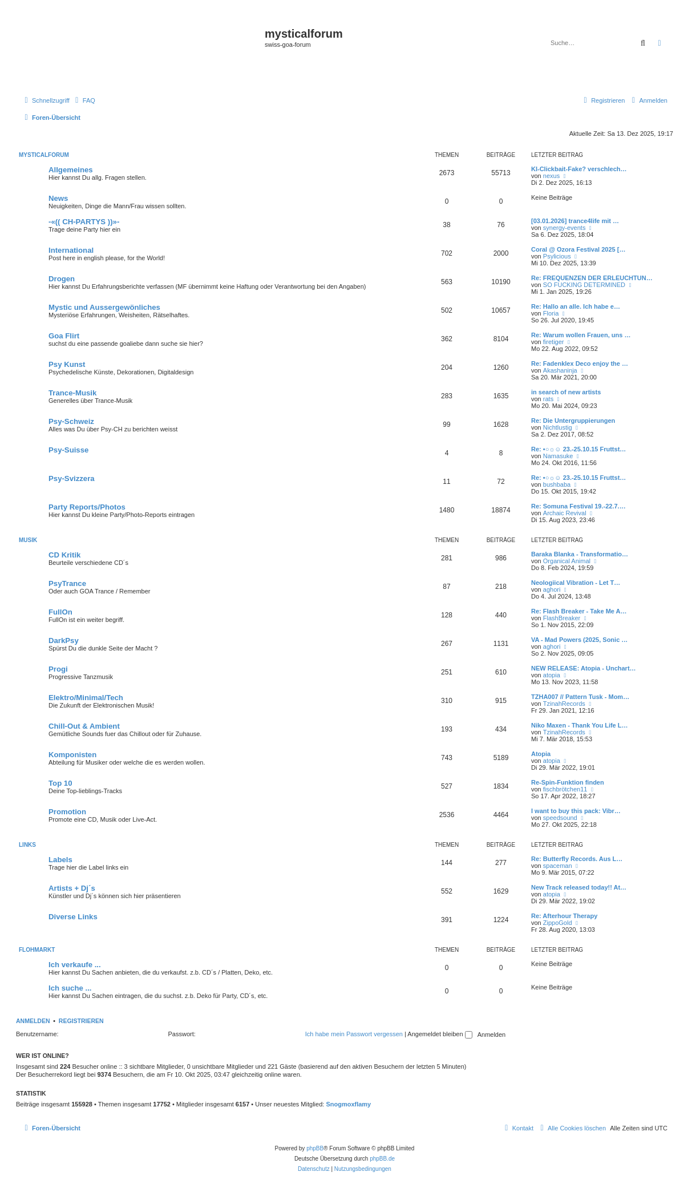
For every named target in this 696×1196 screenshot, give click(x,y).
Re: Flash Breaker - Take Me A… (579, 611)
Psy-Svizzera (71, 478)
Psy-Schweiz (71, 421)
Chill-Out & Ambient (84, 726)
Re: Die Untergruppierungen (573, 420)
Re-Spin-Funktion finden (567, 782)
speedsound (560, 817)
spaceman (557, 865)
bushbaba (556, 484)
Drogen (61, 278)
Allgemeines (70, 169)
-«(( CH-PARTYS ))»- (83, 221)
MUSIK (28, 540)
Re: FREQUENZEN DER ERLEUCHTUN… (592, 277)
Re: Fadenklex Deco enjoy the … (579, 363)
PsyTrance (67, 583)
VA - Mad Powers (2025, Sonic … (579, 639)
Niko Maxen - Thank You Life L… (579, 725)
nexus (551, 175)
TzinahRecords (564, 703)
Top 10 (60, 783)
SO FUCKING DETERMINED (584, 284)
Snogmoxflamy (348, 1104)
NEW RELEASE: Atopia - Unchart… (583, 668)
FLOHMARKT (37, 950)
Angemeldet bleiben (439, 1034)
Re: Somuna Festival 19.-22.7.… (578, 506)
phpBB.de (382, 1158)
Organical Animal (566, 560)
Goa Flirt (63, 336)
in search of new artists (566, 392)
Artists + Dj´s (71, 888)
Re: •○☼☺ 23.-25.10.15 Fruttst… (578, 449)
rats (548, 398)
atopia (551, 675)
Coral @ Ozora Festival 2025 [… (578, 249)
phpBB (314, 1148)
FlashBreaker (561, 618)
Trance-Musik (72, 393)
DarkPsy (63, 640)
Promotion (67, 811)
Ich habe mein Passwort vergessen (354, 1034)
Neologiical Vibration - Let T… (575, 582)
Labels (60, 859)
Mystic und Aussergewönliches (104, 307)
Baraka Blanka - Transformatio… (579, 554)
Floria (551, 313)
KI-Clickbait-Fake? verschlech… (579, 168)
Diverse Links (73, 916)
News (58, 198)
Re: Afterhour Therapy (564, 915)
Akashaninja (560, 370)
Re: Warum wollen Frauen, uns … (580, 335)
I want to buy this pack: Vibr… (576, 810)
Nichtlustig (557, 427)
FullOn (60, 612)
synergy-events (564, 227)
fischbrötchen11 (565, 789)
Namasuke (558, 455)
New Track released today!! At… (578, 887)
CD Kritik (64, 555)
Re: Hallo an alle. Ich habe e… (575, 306)
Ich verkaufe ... (74, 964)
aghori (552, 589)
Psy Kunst (67, 364)
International (71, 250)
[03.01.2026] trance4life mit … (575, 220)
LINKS (27, 845)
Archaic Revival (564, 513)
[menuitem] (83, 100)
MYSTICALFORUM (44, 155)
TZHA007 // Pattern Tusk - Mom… (580, 696)
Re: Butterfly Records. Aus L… (576, 858)
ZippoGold (557, 922)
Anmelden (33, 1020)
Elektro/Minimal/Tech (85, 697)
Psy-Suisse (68, 450)
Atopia (541, 753)
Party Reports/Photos (87, 507)
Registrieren (81, 1020)
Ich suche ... (70, 988)
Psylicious (557, 256)
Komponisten (72, 754)
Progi (58, 669)
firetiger (553, 341)
